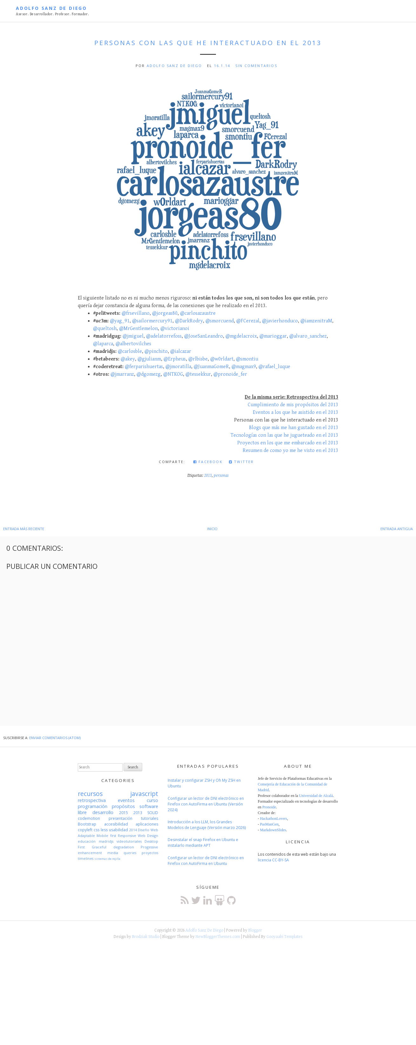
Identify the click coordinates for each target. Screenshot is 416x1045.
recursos (90, 793)
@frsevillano (136, 313)
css (96, 830)
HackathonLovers (273, 818)
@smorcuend (219, 321)
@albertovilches (133, 344)
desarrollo (102, 812)
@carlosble (130, 351)
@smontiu (247, 359)
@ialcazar (180, 351)
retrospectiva (92, 800)
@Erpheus (175, 359)
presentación (120, 818)
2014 (133, 829)
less (104, 830)
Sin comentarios (256, 65)
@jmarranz (122, 374)
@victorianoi (174, 329)
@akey (128, 359)
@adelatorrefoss (164, 336)
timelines (85, 858)
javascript (144, 793)
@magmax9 (243, 367)
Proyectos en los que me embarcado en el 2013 (287, 443)
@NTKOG (173, 374)
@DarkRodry (189, 321)
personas (221, 475)
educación (87, 841)
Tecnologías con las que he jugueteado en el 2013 (284, 435)
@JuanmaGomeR (211, 367)
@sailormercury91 (152, 321)
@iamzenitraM (316, 321)
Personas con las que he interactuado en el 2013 (208, 42)
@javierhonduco (280, 321)
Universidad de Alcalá (316, 795)
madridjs (106, 841)
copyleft (85, 830)
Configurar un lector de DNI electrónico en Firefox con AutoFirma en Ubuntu (206, 860)
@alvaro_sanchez (308, 336)
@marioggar (273, 336)
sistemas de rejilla (107, 859)
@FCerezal (247, 321)
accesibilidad (116, 824)
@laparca (103, 344)
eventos (126, 800)
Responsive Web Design (138, 835)
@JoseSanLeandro (203, 336)
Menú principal (396, 12)
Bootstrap (87, 824)
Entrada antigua (396, 528)
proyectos (150, 852)
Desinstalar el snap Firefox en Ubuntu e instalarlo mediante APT (203, 842)
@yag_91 (120, 321)
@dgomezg (149, 374)
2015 (123, 812)
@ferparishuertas (144, 367)
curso (152, 800)
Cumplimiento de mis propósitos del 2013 (293, 405)
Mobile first (106, 835)
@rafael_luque (274, 367)
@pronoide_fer (230, 374)
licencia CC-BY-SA (273, 860)
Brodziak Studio (145, 936)
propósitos (123, 806)
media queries (121, 852)
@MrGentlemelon (138, 329)
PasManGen (269, 824)
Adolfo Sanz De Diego (51, 8)
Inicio (212, 528)
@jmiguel (133, 336)
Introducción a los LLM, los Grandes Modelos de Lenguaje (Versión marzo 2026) (207, 824)
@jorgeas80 (165, 313)
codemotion (89, 818)
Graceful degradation (113, 847)
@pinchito (156, 351)
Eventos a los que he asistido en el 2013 (295, 412)
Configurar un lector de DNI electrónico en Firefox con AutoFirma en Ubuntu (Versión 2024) (206, 804)
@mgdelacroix (241, 336)
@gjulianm (149, 359)
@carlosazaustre (198, 313)
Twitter (241, 461)
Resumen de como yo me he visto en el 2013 (290, 451)
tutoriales (149, 818)
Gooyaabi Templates (284, 936)
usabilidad (118, 830)
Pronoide (269, 807)
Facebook (208, 461)
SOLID (152, 812)
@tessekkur (198, 374)
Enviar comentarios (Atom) (55, 737)
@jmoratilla (178, 367)
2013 (208, 475)
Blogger (255, 930)
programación (92, 806)
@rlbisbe (198, 359)
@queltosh (105, 329)
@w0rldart (221, 359)
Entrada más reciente (23, 528)
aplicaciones (147, 824)
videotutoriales (129, 841)
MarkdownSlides (273, 830)
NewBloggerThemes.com (218, 936)
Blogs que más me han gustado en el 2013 (293, 428)
